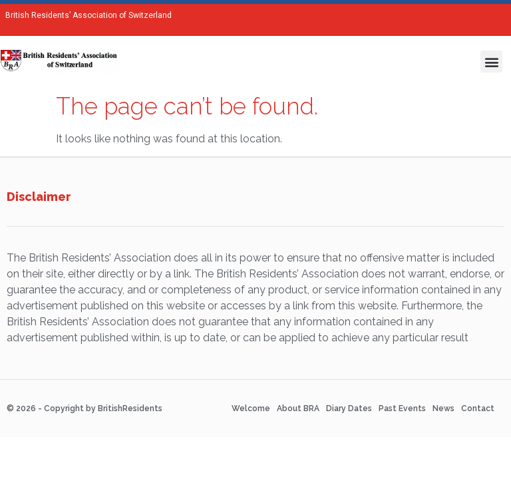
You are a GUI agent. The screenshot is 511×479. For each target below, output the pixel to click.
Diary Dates (349, 408)
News (443, 408)
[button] (491, 62)
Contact (477, 408)
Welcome (251, 408)
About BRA (298, 408)
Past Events (402, 408)
